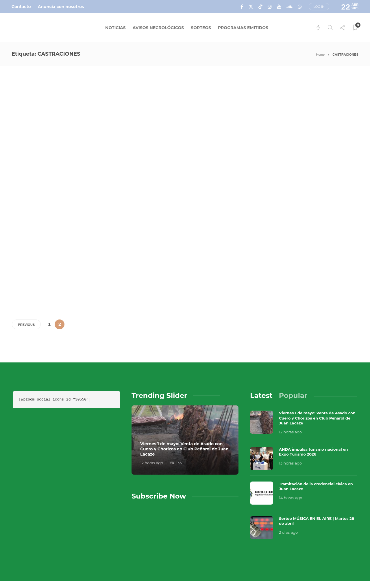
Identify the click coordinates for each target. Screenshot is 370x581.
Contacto (21, 6)
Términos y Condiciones (324, 552)
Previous (26, 277)
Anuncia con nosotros (61, 6)
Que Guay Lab (347, 543)
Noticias (115, 27)
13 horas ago (290, 415)
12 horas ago (151, 415)
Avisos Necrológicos (158, 27)
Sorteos (201, 27)
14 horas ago (290, 449)
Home (320, 54)
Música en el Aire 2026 (295, 543)
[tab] (261, 347)
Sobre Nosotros (238, 552)
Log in (319, 7)
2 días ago (288, 484)
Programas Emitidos (243, 27)
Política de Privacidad (245, 563)
